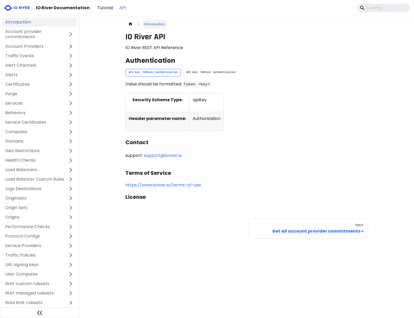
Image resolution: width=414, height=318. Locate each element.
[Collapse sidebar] (39, 312)
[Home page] (130, 24)
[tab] (153, 73)
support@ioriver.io (163, 155)
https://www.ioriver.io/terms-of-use (163, 185)
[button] (39, 34)
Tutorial (105, 8)
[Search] (383, 8)
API (122, 8)
